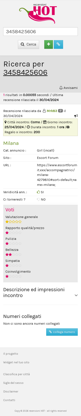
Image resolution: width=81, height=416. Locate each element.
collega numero (62, 332)
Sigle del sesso (13, 383)
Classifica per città (16, 374)
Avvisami (68, 88)
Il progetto (10, 354)
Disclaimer (10, 391)
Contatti (9, 400)
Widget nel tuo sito (16, 362)
